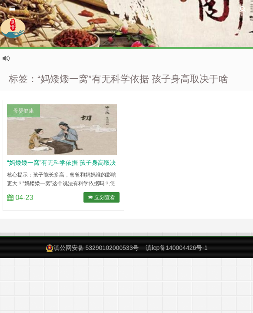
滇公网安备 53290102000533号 (96, 247)
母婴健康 (23, 111)
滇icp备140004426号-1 (176, 247)
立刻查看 (101, 197)
